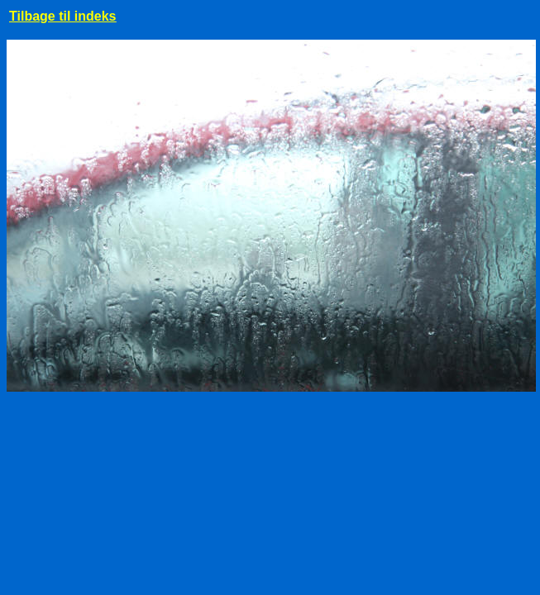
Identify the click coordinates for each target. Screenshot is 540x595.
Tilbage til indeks (63, 16)
